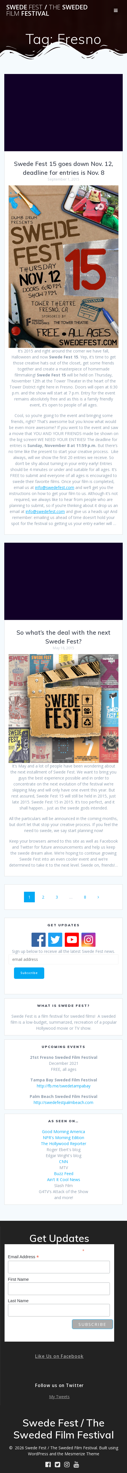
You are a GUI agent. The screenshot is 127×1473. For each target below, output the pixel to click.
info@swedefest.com (54, 487)
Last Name (18, 1300)
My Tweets (59, 1396)
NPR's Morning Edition (63, 1137)
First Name (18, 1279)
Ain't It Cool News (63, 1179)
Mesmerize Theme (81, 1453)
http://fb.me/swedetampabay (63, 1086)
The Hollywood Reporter (63, 1143)
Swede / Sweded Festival (47, 10)
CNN (63, 1161)
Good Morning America (63, 1131)
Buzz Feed (63, 1173)
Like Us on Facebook (59, 1356)
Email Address (23, 1257)
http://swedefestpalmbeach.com (63, 1102)
